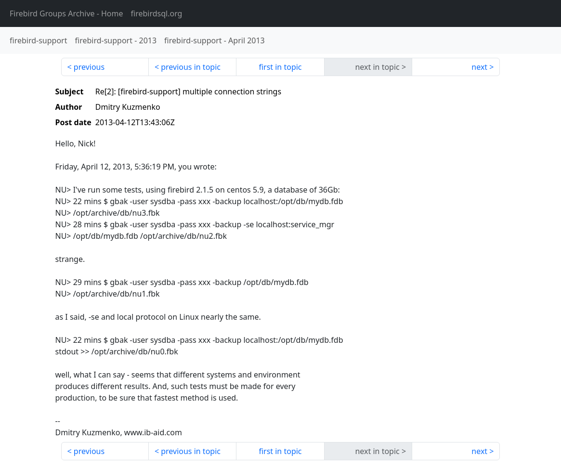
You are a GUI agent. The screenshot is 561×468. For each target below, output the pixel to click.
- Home (66, 13)
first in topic (280, 67)
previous (89, 67)
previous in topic (191, 67)
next (479, 67)
